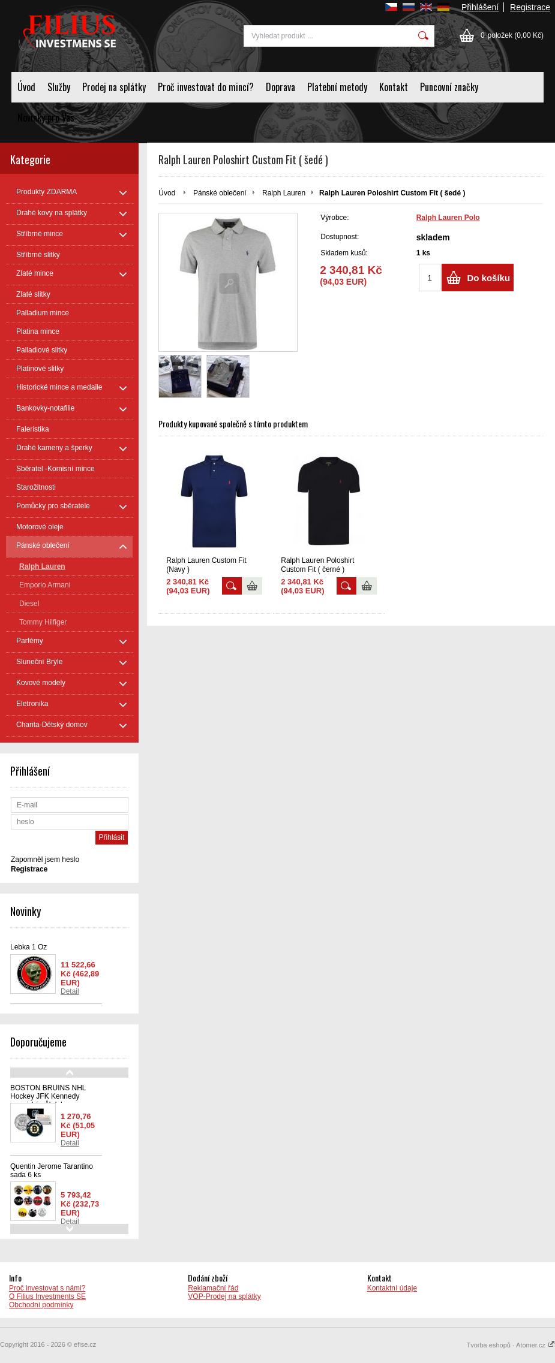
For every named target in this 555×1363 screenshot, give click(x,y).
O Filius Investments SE (47, 1296)
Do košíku (488, 278)
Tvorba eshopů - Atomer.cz (510, 1345)
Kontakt (393, 87)
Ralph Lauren (283, 193)
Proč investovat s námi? (47, 1288)
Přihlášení (480, 7)
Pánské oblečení (220, 193)
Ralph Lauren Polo (448, 217)
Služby (58, 87)
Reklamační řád (213, 1288)
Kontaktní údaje (392, 1288)
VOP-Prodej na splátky (224, 1296)
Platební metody (337, 87)
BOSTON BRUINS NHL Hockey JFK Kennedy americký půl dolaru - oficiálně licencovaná (48, 1100)
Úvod (26, 87)
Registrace (530, 7)
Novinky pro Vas (45, 117)
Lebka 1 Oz (28, 947)
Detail (70, 991)
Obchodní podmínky (41, 1305)
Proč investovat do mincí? (206, 87)
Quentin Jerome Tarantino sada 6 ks (51, 1170)
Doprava (280, 87)
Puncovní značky (449, 87)
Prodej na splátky (114, 87)
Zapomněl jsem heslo (45, 859)
